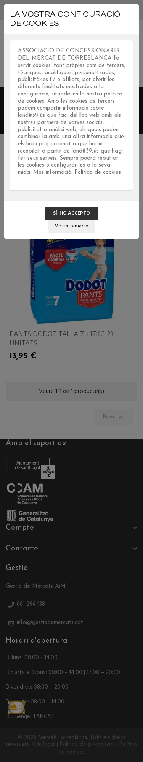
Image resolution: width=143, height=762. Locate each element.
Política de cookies (97, 172)
